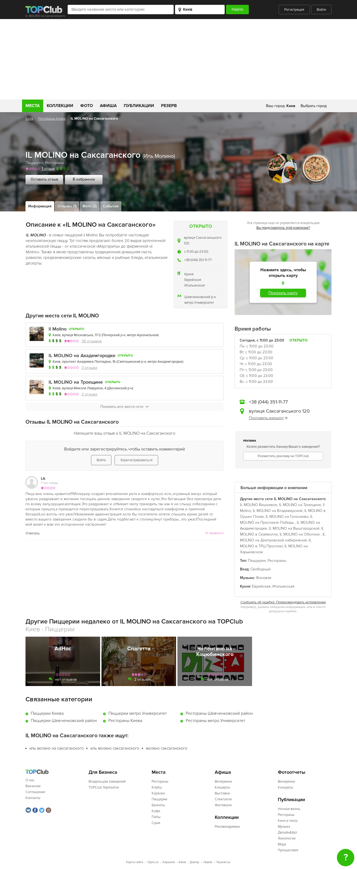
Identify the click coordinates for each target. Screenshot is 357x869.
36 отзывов (92, 341)
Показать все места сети (124, 406)
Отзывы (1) (66, 206)
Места (33, 105)
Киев (29, 118)
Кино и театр (287, 821)
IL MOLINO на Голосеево (287, 516)
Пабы (156, 817)
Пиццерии (34, 162)
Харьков (168, 862)
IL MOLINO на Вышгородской (294, 528)
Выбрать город (314, 106)
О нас (30, 780)
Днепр (194, 862)
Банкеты (158, 805)
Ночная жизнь (289, 809)
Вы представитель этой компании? (283, 228)
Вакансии (33, 786)
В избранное (84, 179)
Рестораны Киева (51, 118)
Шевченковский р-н (200, 297)
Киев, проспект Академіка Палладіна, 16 (84, 362)
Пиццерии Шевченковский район (64, 720)
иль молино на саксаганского (57, 748)
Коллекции (60, 105)
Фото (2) (89, 206)
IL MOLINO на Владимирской (278, 510)
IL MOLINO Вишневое (258, 505)
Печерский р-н (114, 335)
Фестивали (223, 805)
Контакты (33, 798)
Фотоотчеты (291, 772)
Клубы (157, 787)
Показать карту (283, 293)
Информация (40, 206)
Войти (321, 10)
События (111, 206)
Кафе (156, 811)
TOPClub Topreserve (104, 787)
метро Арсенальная (142, 335)
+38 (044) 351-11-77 (198, 260)
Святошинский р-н (131, 362)
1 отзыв (48, 168)
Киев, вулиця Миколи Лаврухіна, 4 (79, 388)
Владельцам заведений (107, 781)
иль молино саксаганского (114, 748)
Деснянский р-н (120, 388)
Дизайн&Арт (287, 832)
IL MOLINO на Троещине (76, 382)
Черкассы (223, 862)
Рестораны (54, 162)
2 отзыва (89, 394)
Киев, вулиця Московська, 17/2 (77, 335)
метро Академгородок (165, 362)
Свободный (260, 569)
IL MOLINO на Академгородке (82, 355)
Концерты (222, 787)
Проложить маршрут (268, 418)
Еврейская (192, 280)
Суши (156, 823)
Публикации (139, 105)
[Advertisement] (178, 59)
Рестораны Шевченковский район (219, 713)
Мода (282, 844)
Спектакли (223, 799)
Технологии (287, 838)
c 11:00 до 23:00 (196, 252)
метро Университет (199, 302)
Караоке (158, 793)
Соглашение (35, 792)
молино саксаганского (166, 748)
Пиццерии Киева (47, 713)
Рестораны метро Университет (215, 720)
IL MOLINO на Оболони (300, 534)
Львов (207, 862)
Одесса (152, 862)
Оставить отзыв (44, 179)
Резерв (169, 105)
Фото (86, 105)
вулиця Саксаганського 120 (202, 240)
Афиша (108, 105)
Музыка (284, 826)
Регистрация (294, 10)
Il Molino (58, 329)
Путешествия (288, 850)
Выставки (222, 793)
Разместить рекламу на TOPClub (283, 456)
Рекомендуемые (227, 826)
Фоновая (263, 577)
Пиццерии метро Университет (137, 713)
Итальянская (194, 285)
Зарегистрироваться (136, 460)
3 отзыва (89, 367)
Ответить (33, 533)
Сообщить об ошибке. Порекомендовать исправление (283, 602)
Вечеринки (223, 781)
